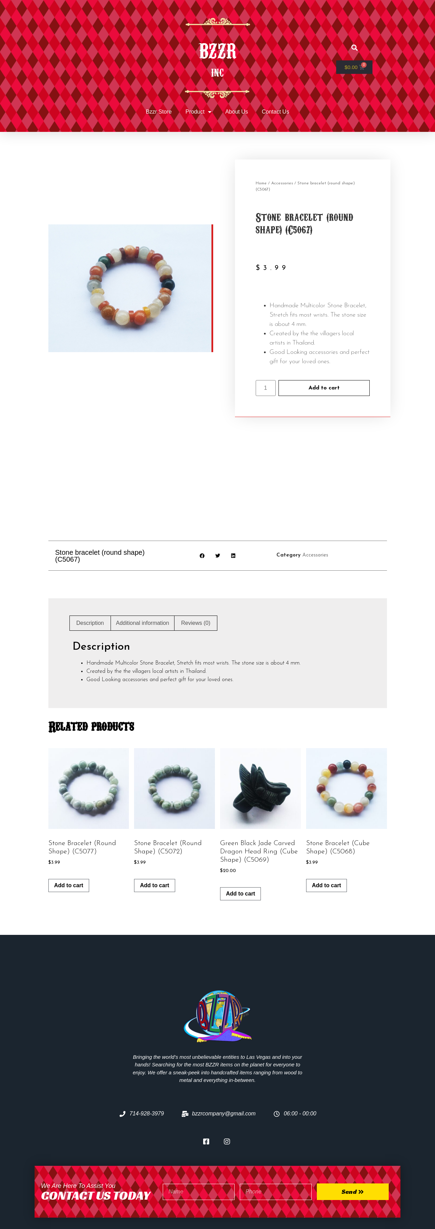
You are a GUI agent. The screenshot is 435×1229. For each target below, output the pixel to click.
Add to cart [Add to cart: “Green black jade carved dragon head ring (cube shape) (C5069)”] (240, 839)
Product (198, 112)
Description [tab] (90, 569)
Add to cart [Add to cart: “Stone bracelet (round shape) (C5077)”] (68, 831)
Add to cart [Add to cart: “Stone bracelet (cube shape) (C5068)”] (326, 831)
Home (261, 183)
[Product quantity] (266, 388)
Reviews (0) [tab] (195, 569)
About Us (236, 112)
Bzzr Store (159, 112)
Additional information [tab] (142, 569)
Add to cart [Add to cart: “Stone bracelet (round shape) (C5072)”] (154, 831)
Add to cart (324, 388)
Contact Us (275, 112)
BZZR (217, 49)
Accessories (282, 183)
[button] (354, 48)
